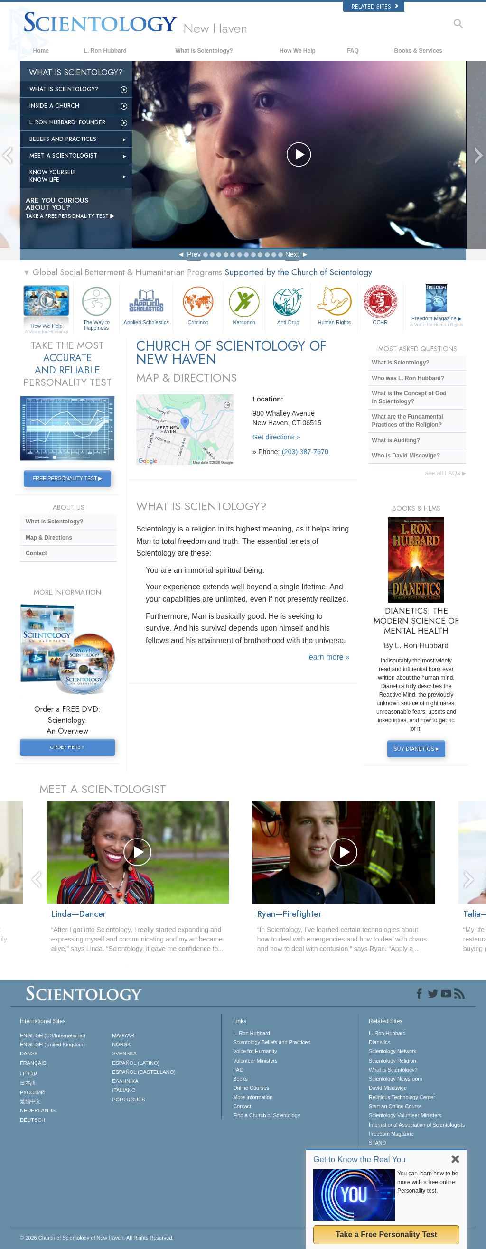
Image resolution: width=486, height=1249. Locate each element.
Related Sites (375, 6)
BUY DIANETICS (417, 749)
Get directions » (276, 437)
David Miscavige (388, 1088)
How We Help (298, 50)
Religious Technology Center (402, 1097)
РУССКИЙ (32, 1092)
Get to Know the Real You (359, 1159)
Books (240, 1078)
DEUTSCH (32, 1120)
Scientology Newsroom (395, 1078)
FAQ (353, 50)
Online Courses (251, 1088)
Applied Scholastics (146, 304)
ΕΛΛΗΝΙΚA (125, 1081)
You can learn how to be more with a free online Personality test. (427, 1182)
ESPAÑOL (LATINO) (135, 1063)
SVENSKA (124, 1053)
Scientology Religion (392, 1060)
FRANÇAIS (33, 1063)
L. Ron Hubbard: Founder (67, 122)
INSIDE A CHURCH (54, 106)
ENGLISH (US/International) (52, 1035)
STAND (377, 1143)
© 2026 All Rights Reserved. (97, 1237)
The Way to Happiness (96, 307)
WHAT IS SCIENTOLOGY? (201, 506)
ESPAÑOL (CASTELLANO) (144, 1072)
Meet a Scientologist (63, 155)
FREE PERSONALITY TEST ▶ (67, 478)
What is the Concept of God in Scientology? (409, 397)
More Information (252, 1097)
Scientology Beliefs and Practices (271, 1042)
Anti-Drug (288, 304)
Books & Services (418, 50)
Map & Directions (49, 537)
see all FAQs (445, 472)
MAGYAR (123, 1035)
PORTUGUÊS (128, 1099)
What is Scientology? (204, 50)
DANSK (29, 1053)
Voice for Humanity (255, 1051)
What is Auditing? (396, 440)
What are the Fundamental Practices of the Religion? (407, 420)
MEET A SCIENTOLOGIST (102, 789)
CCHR (380, 304)
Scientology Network (392, 1051)
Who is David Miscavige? (406, 455)
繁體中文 (30, 1101)
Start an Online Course (395, 1106)
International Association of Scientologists (417, 1125)
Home (41, 50)
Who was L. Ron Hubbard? (408, 378)
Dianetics (379, 1042)
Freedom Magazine (436, 321)
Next (292, 254)
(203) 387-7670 (305, 452)
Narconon (243, 304)
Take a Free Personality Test (386, 1234)
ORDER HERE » (67, 747)
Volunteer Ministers (255, 1060)
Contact (36, 553)
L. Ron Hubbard (105, 50)
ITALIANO (123, 1090)
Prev (194, 254)
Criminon (198, 304)
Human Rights (334, 304)
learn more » (328, 657)
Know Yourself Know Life (52, 176)
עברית (28, 1073)
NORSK (121, 1044)
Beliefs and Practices (62, 139)
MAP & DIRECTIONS (186, 377)
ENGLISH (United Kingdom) (52, 1044)
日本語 (28, 1083)
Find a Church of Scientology (266, 1115)
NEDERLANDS (38, 1110)
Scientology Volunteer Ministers (405, 1115)
